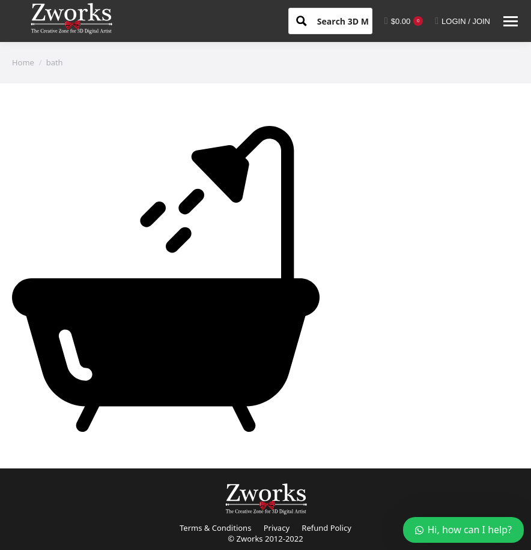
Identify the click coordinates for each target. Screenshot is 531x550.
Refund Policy (326, 527)
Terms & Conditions (215, 527)
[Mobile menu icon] (510, 21)
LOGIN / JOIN (462, 21)
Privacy (277, 527)
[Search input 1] (353, 20)
